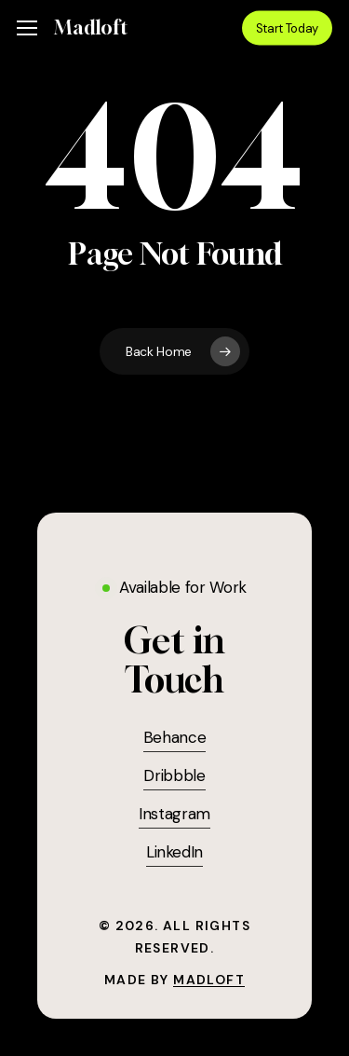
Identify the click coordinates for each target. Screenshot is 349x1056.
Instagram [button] (174, 813)
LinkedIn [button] (174, 852)
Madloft (90, 28)
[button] (27, 28)
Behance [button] (175, 737)
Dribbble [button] (174, 775)
